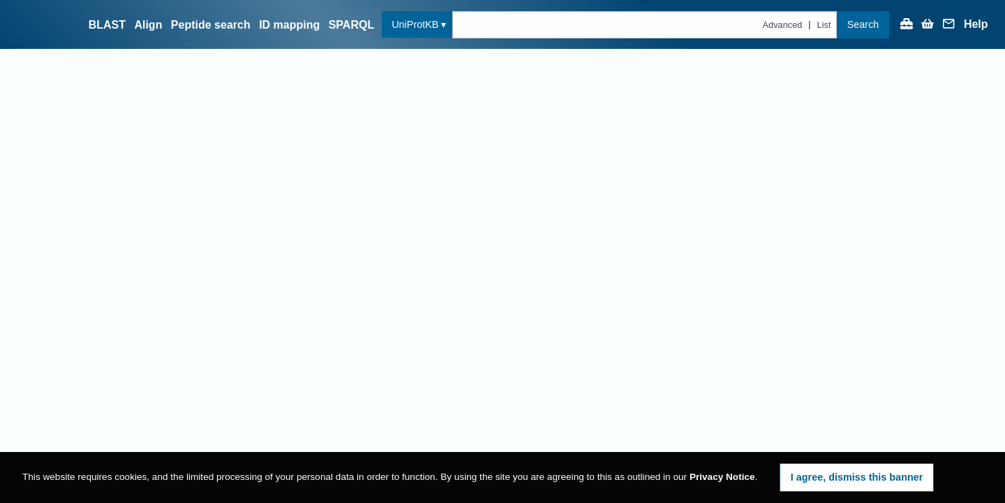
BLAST (107, 25)
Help (976, 24)
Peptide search (211, 25)
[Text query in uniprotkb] (644, 24)
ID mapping (289, 25)
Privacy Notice (722, 477)
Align (148, 25)
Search (863, 24)
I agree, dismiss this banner (857, 477)
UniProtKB (415, 24)
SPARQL (351, 25)
